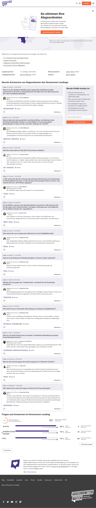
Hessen (17, 109)
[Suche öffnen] (77, 3)
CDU (69, 74)
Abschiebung (7, 324)
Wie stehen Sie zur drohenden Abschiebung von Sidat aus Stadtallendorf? (29, 309)
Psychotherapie (7, 350)
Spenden (19, 480)
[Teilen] (4, 112)
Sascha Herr (22, 213)
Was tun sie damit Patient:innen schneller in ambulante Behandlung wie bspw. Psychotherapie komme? (30, 336)
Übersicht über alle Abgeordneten (18, 58)
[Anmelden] (80, 3)
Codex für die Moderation (60, 466)
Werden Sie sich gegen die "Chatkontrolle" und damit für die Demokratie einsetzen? (29, 283)
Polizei (5, 271)
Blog (3, 480)
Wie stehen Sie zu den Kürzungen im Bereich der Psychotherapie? (26, 388)
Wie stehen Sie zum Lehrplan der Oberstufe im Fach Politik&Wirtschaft (28, 233)
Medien (5, 222)
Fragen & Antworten (10, 60)
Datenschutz (58, 480)
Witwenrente (15, 139)
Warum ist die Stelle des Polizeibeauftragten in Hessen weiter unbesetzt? (29, 258)
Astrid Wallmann (26, 74)
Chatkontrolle (7, 297)
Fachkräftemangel (17, 324)
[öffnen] (93, 3)
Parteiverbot (10, 167)
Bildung (5, 246)
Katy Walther (23, 186)
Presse (32, 480)
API (66, 480)
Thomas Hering (23, 154)
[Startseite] (7, 3)
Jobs (26, 480)
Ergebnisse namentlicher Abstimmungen (17, 63)
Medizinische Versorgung (20, 350)
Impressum (48, 480)
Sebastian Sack (24, 237)
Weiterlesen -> (57, 112)
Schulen (5, 193)
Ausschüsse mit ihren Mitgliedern (14, 65)
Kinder (10, 222)
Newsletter (10, 480)
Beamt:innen (6, 139)
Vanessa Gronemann (26, 341)
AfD (4, 167)
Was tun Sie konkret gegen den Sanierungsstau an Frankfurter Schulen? (29, 362)
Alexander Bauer (24, 392)
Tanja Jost (23, 365)
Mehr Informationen (30, 472)
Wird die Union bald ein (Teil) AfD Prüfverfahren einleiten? (23, 150)
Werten (36, 468)
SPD (74, 74)
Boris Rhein (71, 72)
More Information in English (10, 485)
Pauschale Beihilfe (8, 108)
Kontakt (39, 480)
